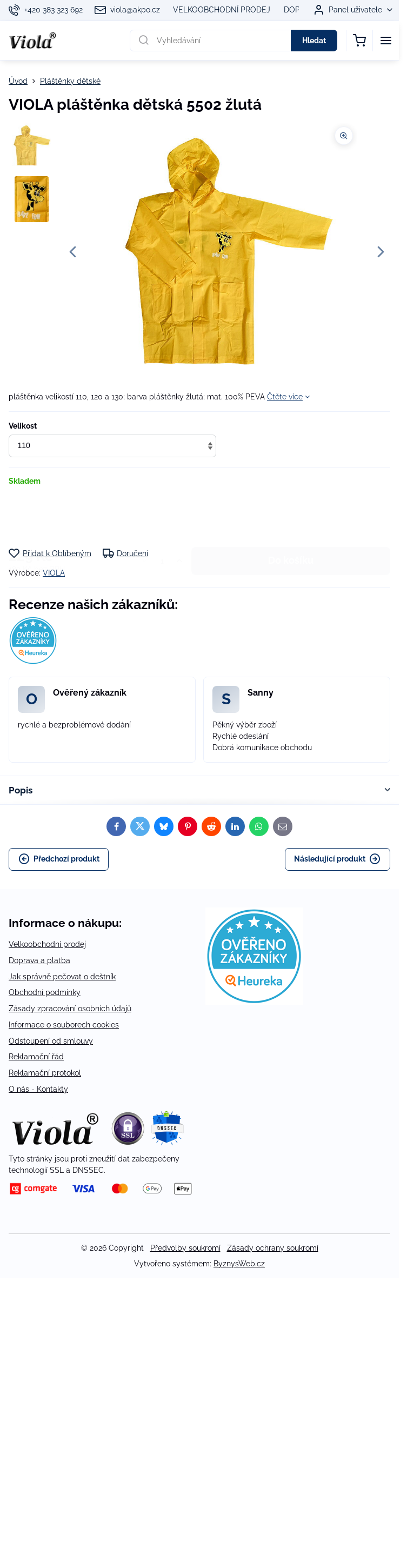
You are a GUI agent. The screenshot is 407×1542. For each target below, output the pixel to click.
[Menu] (386, 40)
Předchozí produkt (58, 859)
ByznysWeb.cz (239, 1263)
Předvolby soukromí (185, 1248)
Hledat (314, 40)
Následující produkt (337, 859)
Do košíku (290, 516)
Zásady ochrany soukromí (272, 1248)
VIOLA (54, 573)
